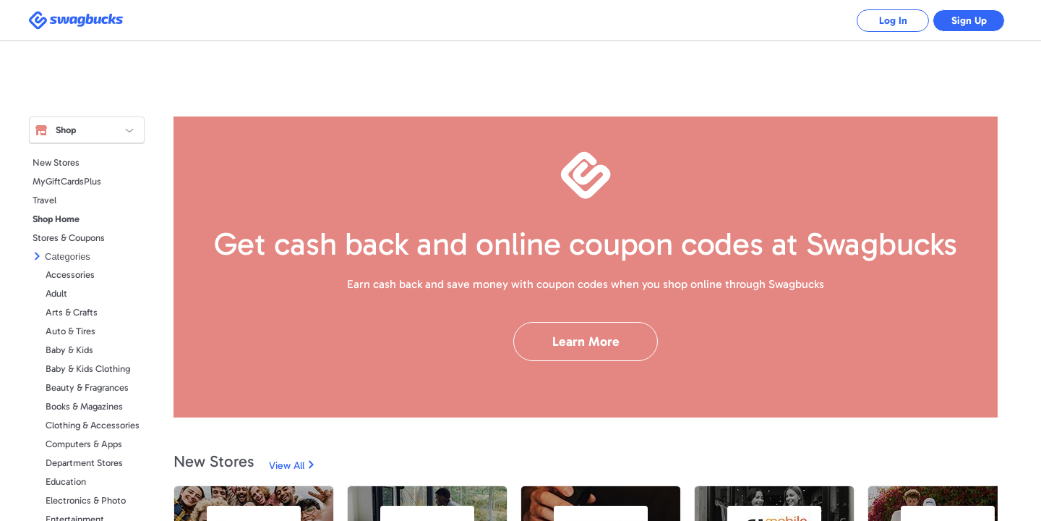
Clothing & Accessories (93, 425)
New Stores (56, 162)
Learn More (586, 342)
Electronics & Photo (86, 500)
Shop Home (56, 218)
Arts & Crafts (72, 312)
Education (66, 481)
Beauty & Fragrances (87, 387)
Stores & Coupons (69, 237)
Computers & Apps (84, 444)
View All (286, 465)
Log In (893, 20)
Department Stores (84, 462)
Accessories (70, 274)
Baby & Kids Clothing (88, 368)
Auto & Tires (70, 331)
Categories (67, 256)
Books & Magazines (84, 406)
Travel (44, 200)
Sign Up (969, 20)
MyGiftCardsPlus (67, 181)
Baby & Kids (69, 349)
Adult (56, 293)
